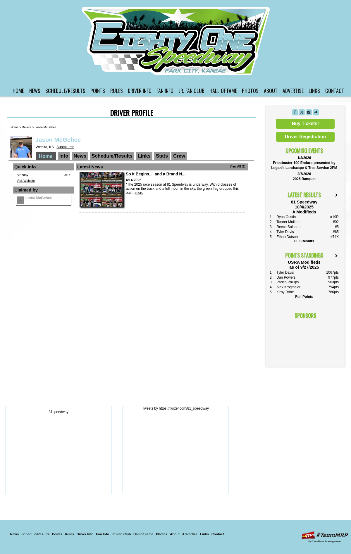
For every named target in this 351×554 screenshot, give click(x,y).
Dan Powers (285, 277)
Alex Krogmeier (288, 287)
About (271, 90)
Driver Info (140, 90)
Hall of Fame (223, 90)
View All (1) (237, 166)
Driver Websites (324, 535)
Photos (250, 90)
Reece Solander (289, 227)
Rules (116, 90)
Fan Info (164, 90)
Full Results (304, 241)
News (34, 90)
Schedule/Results (65, 90)
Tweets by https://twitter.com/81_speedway (175, 408)
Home (18, 90)
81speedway (58, 412)
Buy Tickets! (305, 123)
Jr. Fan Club (191, 90)
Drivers (26, 127)
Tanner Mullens (288, 222)
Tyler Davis (285, 232)
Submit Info (65, 147)
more (139, 193)
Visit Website (26, 180)
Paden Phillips (287, 282)
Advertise (293, 90)
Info (63, 156)
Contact (334, 90)
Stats (162, 156)
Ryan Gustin (286, 217)
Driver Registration (305, 136)
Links (314, 90)
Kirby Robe (285, 292)
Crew (179, 156)
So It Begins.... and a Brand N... (155, 174)
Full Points (304, 297)
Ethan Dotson (287, 237)
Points (97, 90)
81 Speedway (176, 41)
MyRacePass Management (324, 541)
